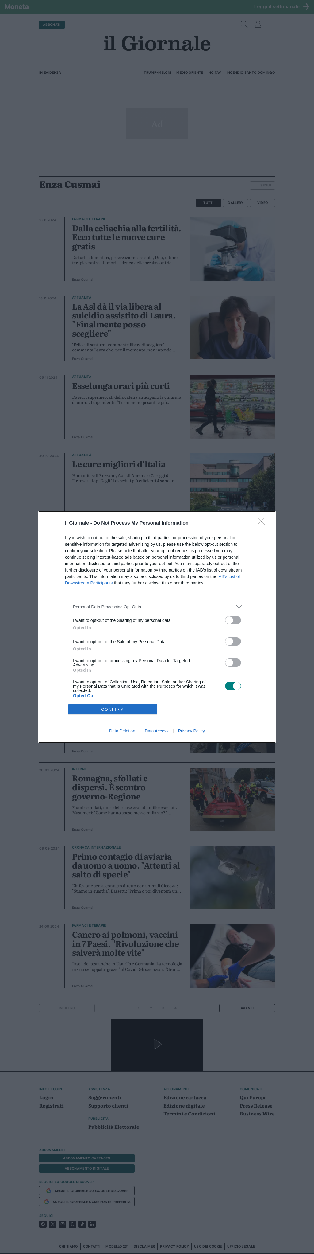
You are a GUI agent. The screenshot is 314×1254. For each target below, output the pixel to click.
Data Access (157, 731)
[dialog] (157, 627)
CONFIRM (112, 709)
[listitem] (157, 607)
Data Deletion (122, 731)
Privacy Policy (191, 731)
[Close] (263, 523)
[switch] (233, 620)
